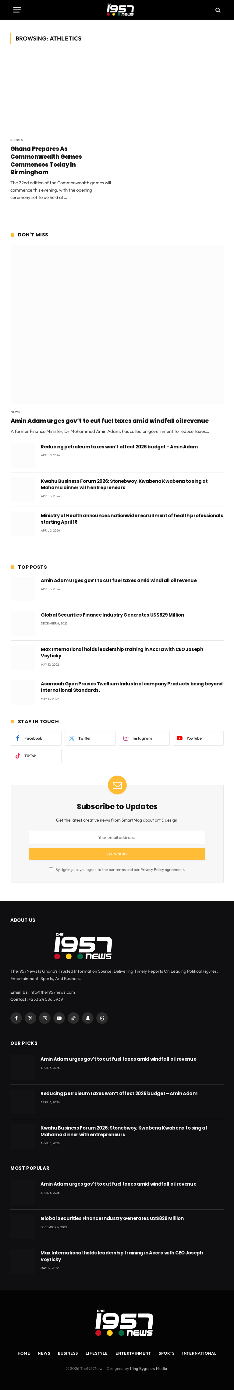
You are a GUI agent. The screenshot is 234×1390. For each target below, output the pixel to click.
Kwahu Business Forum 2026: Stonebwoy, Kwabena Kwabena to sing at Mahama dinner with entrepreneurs (124, 484)
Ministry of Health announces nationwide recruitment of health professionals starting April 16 (132, 518)
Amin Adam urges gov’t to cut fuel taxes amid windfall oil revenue (109, 421)
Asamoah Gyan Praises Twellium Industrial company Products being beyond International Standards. (132, 687)
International (199, 1353)
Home (24, 1353)
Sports (16, 140)
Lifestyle (97, 1353)
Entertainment (133, 1353)
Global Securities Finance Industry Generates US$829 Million (112, 615)
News (15, 412)
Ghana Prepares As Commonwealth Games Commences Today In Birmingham (46, 160)
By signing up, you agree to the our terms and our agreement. (117, 869)
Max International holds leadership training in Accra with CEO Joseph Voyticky (122, 652)
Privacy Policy (152, 869)
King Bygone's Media (148, 1368)
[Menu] (17, 10)
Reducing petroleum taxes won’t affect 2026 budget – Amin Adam (119, 447)
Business (68, 1353)
